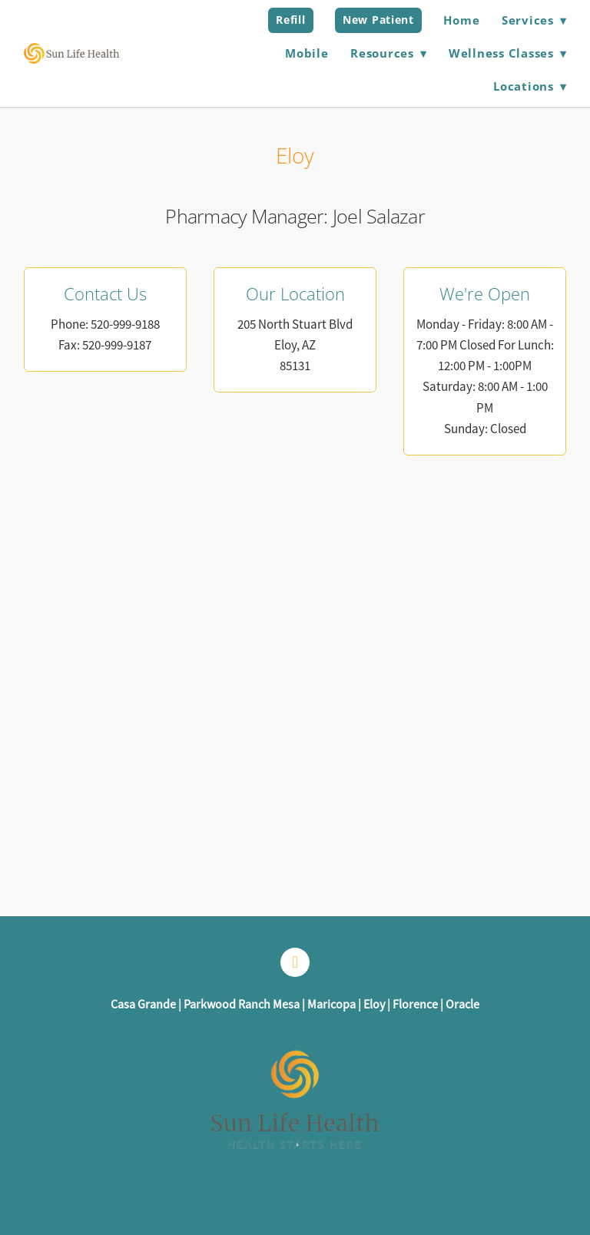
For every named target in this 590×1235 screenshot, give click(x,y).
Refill (290, 20)
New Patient (378, 20)
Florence (415, 1004)
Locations (529, 86)
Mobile (307, 53)
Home (461, 20)
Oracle (462, 1004)
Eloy (374, 1004)
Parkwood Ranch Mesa (242, 1004)
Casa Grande (143, 1004)
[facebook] (295, 962)
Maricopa (331, 1004)
